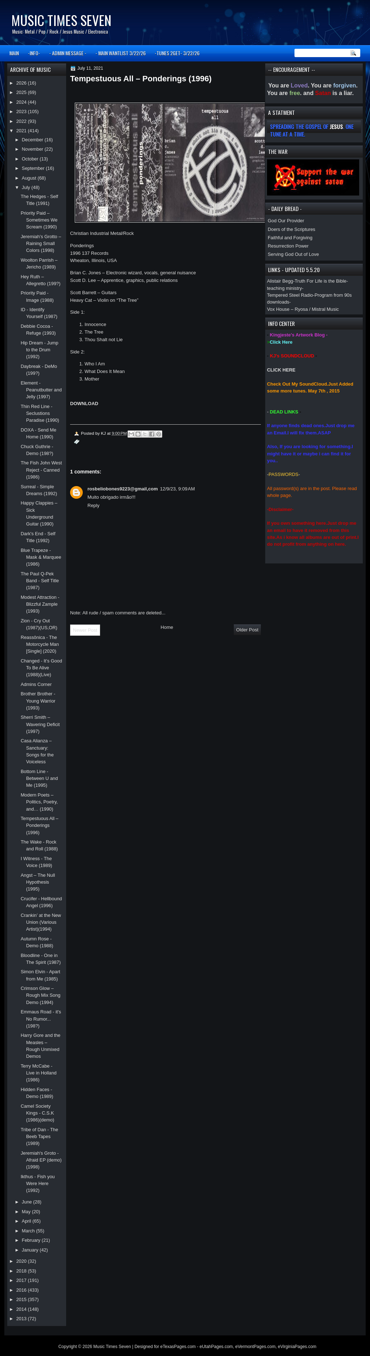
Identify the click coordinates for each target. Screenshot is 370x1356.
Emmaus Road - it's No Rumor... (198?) (41, 1019)
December (33, 139)
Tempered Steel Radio (290, 295)
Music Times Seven (61, 20)
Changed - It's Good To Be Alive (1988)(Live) (41, 668)
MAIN (14, 53)
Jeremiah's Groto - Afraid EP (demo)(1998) (41, 1160)
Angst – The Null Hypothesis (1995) (38, 882)
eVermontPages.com (255, 1346)
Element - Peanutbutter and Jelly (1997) (41, 390)
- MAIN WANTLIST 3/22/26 (120, 53)
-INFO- (34, 53)
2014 (22, 1309)
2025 (22, 92)
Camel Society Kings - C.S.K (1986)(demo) (37, 1113)
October (30, 159)
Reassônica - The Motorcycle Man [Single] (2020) (40, 644)
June (27, 1202)
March (29, 1230)
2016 (22, 1290)
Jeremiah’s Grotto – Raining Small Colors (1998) (41, 243)
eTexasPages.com (178, 1346)
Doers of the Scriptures (291, 229)
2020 (22, 1261)
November (33, 149)
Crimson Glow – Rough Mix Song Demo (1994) (40, 995)
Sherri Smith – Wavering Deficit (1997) (40, 724)
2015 (22, 1299)
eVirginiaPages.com (297, 1346)
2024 (22, 102)
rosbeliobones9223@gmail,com (122, 489)
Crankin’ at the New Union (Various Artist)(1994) (41, 922)
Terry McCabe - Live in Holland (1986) (38, 1073)
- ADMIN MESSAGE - (67, 53)
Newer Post (85, 630)
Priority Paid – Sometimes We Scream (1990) (39, 220)
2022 (22, 121)
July (26, 187)
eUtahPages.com (216, 1346)
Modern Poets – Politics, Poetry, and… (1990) (39, 802)
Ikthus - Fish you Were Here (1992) (38, 1183)
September (34, 168)
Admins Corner (36, 684)
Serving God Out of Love (293, 254)
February (32, 1240)
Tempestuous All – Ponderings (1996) (39, 825)
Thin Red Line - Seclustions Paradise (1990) (40, 413)
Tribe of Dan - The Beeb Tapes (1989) (39, 1136)
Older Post (247, 629)
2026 (22, 83)
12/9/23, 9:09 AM (177, 489)
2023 (22, 111)
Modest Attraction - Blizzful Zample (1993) (40, 604)
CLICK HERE (281, 370)
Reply (93, 505)
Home (167, 627)
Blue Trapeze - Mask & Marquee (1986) (41, 557)
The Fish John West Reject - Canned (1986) (41, 470)
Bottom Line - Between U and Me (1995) (39, 778)
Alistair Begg (280, 281)
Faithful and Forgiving (290, 237)
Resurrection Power (288, 246)
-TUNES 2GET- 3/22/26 (177, 53)
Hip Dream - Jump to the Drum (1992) (39, 350)
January (30, 1250)
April (27, 1221)
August (30, 178)
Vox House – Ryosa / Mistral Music (303, 309)
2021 (22, 130)
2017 (22, 1280)
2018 (22, 1271)
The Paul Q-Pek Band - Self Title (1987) (40, 581)
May (27, 1211)
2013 (22, 1318)
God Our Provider (286, 220)
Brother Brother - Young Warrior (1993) (38, 701)
